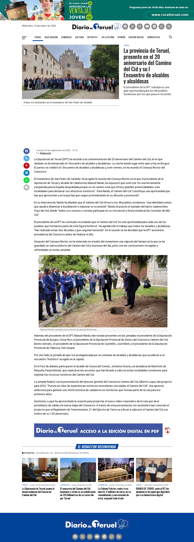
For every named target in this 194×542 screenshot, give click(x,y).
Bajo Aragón (51, 33)
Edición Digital (136, 33)
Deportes (92, 33)
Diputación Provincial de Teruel (72, 449)
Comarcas (66, 33)
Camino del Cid (45, 449)
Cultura (79, 33)
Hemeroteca (153, 33)
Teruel (37, 33)
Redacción (45, 149)
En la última (108, 33)
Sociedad (97, 41)
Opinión (121, 33)
